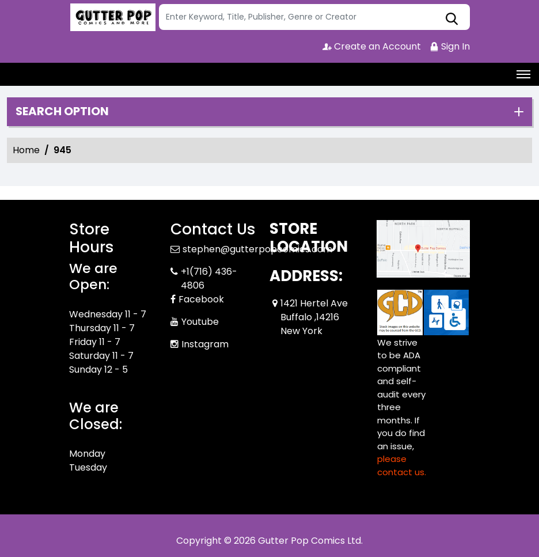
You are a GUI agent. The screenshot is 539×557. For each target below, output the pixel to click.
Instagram (205, 344)
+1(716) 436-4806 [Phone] (209, 278)
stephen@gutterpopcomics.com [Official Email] (257, 249)
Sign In (450, 46)
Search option (62, 112)
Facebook (201, 299)
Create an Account (371, 46)
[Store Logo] (112, 17)
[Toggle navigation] (523, 74)
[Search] (314, 17)
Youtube (200, 321)
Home (26, 150)
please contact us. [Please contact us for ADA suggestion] (401, 465)
